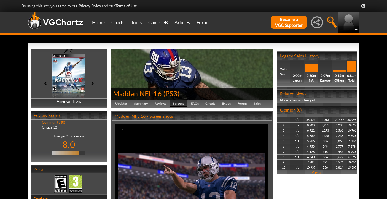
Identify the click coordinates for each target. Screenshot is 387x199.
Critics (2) (49, 127)
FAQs (195, 103)
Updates (121, 103)
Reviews (160, 103)
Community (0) (53, 122)
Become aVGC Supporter (288, 22)
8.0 (69, 144)
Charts (117, 22)
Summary (141, 103)
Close (363, 6)
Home (98, 22)
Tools (136, 22)
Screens (178, 103)
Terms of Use (126, 6)
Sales (257, 103)
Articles (182, 22)
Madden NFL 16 (137, 93)
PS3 (171, 93)
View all (317, 172)
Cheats (210, 103)
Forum (203, 22)
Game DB (158, 22)
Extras (226, 103)
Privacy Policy (90, 6)
